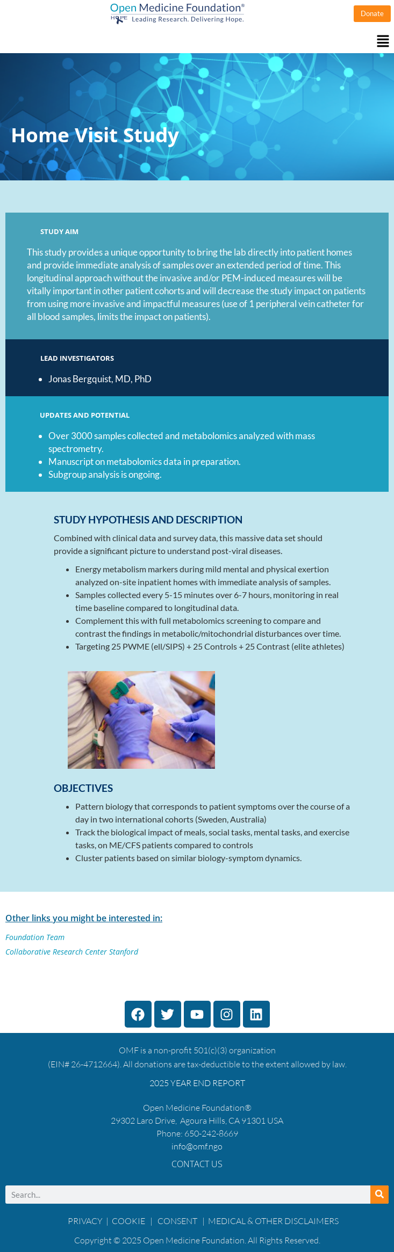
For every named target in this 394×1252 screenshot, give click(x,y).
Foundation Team (35, 937)
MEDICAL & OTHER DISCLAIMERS (273, 1220)
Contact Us (197, 1164)
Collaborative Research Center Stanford (71, 952)
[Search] (379, 1194)
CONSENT (177, 1220)
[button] (197, 41)
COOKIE (129, 1220)
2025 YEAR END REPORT (197, 1083)
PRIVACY (85, 1220)
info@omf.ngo (197, 1146)
